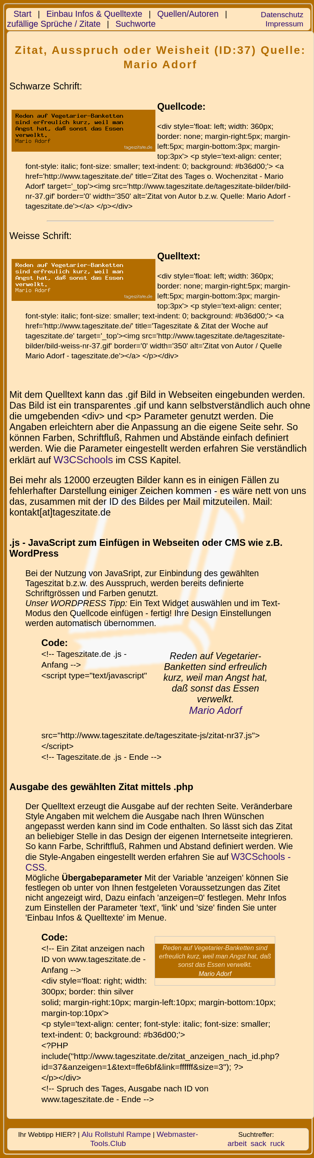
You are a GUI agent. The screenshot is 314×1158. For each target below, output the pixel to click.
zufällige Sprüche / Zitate (54, 24)
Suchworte (135, 24)
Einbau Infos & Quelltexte (94, 14)
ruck (277, 1143)
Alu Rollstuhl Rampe (116, 1134)
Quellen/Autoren (188, 14)
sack (258, 1143)
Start (23, 14)
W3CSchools (83, 459)
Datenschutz (282, 14)
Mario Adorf (215, 710)
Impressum (285, 24)
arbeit (237, 1143)
